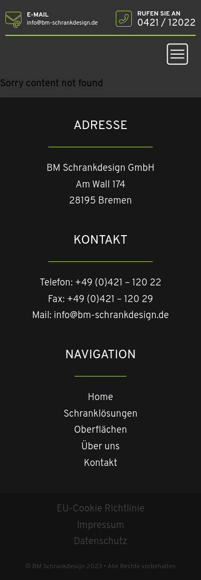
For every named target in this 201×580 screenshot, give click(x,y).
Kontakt (100, 463)
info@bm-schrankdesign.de (111, 316)
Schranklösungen (100, 414)
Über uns (100, 447)
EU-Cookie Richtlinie (100, 509)
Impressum (100, 525)
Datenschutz (100, 542)
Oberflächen (100, 430)
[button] (177, 57)
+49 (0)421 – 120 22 (118, 283)
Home (100, 397)
